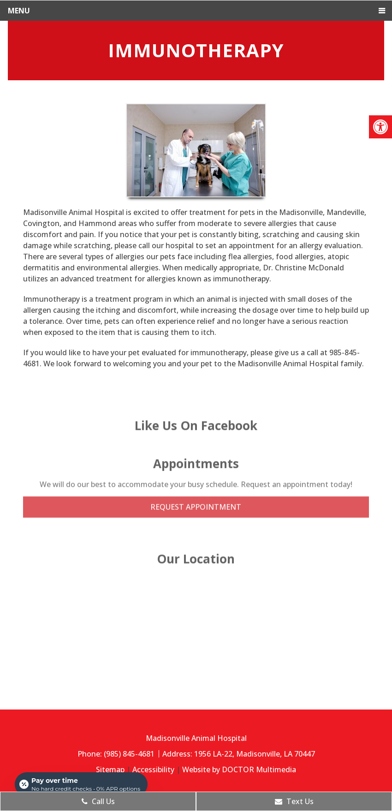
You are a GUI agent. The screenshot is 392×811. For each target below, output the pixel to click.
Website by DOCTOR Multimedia (239, 769)
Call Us (98, 801)
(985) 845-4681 (130, 754)
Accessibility (153, 769)
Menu (19, 11)
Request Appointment (195, 490)
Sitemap (110, 769)
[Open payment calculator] (81, 784)
